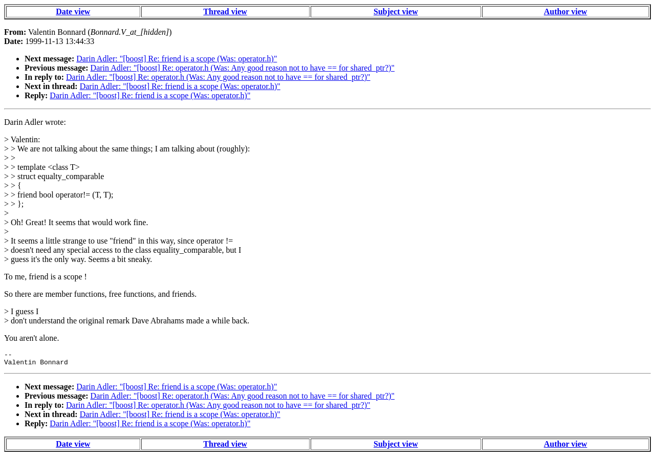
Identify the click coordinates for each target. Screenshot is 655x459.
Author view (565, 11)
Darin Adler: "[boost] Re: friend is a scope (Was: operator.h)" (176, 58)
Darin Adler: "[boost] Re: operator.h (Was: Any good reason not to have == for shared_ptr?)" (243, 67)
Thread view (225, 11)
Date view (73, 11)
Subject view (396, 11)
